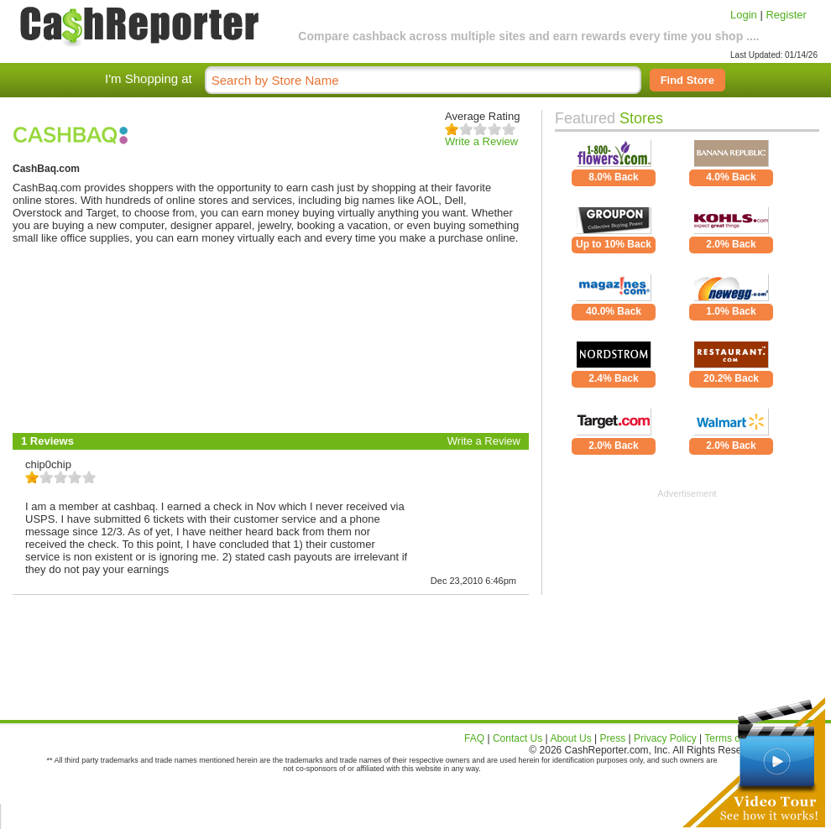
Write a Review (481, 141)
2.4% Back (613, 378)
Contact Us (517, 738)
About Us (570, 738)
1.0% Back (730, 311)
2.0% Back (730, 244)
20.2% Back (731, 378)
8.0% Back (613, 177)
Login (743, 14)
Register (786, 14)
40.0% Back (613, 311)
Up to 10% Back (613, 244)
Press (613, 738)
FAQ (474, 738)
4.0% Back (730, 177)
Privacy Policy (665, 738)
